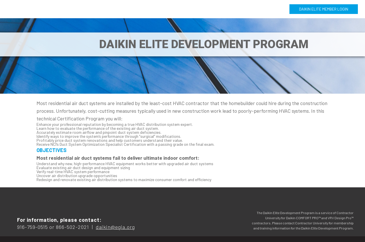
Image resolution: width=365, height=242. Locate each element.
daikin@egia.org (115, 227)
